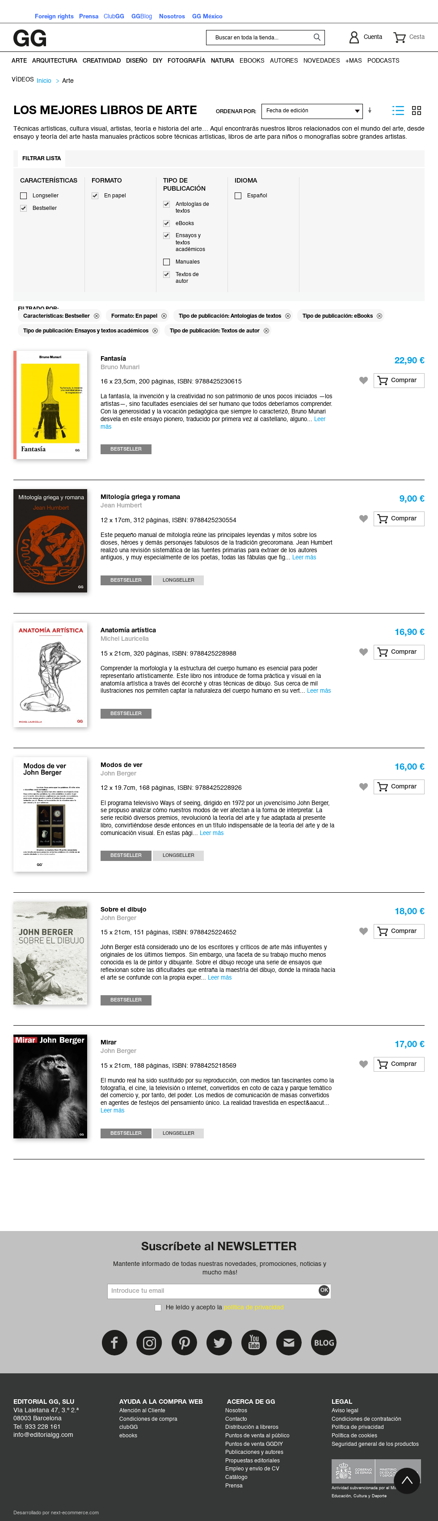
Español (257, 196)
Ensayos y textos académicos (190, 242)
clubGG (128, 1427)
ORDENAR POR (235, 111)
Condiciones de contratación (366, 1419)
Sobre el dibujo (124, 910)
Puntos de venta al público (257, 1436)
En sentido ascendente (371, 110)
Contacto (236, 1419)
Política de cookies (354, 1436)
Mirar (108, 1043)
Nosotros (236, 1411)
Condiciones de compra (148, 1419)
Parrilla (416, 110)
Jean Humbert (121, 506)
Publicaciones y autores (254, 1452)
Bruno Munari (120, 368)
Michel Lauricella (125, 639)
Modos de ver (121, 765)
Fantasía (113, 359)
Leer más (304, 558)
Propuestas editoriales (252, 1461)
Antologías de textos (192, 208)
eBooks (185, 223)
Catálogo (236, 1477)
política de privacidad (254, 1307)
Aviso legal (345, 1411)
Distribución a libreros (251, 1427)
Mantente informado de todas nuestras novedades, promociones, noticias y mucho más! (219, 1268)
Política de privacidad (358, 1427)
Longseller (46, 196)
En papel (115, 196)
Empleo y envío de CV (252, 1469)
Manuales (188, 262)
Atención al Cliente (142, 1411)
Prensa (234, 1486)
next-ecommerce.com (75, 1513)
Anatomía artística (128, 631)
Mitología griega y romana (140, 497)
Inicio (44, 81)
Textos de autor (187, 278)
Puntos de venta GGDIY (254, 1444)
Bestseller (45, 208)
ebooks (128, 1436)
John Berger (118, 774)
